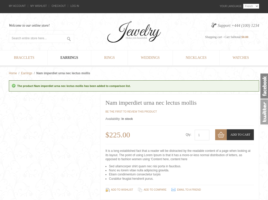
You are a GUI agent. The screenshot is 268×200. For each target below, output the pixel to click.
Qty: (188, 134)
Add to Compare (155, 189)
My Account (17, 6)
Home (13, 73)
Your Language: (231, 6)
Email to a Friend (189, 189)
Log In (75, 6)
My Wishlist (38, 6)
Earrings (26, 73)
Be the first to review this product (131, 111)
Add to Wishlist (122, 189)
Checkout (59, 6)
